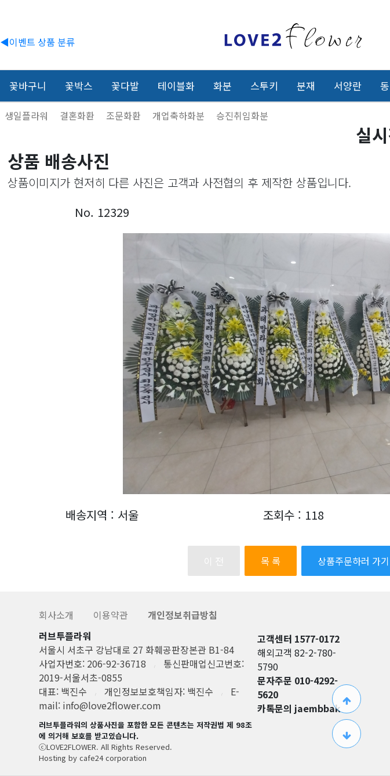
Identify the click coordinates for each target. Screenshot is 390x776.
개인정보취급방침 (182, 615)
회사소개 (57, 615)
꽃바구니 (27, 85)
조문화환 (124, 115)
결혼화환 (78, 115)
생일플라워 (27, 115)
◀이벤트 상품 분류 (37, 42)
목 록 (270, 561)
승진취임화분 (242, 115)
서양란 (348, 85)
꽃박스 (79, 85)
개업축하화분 (179, 115)
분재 (306, 85)
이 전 (214, 561)
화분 (222, 85)
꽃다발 (125, 85)
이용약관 (111, 615)
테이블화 (176, 85)
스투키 (264, 85)
